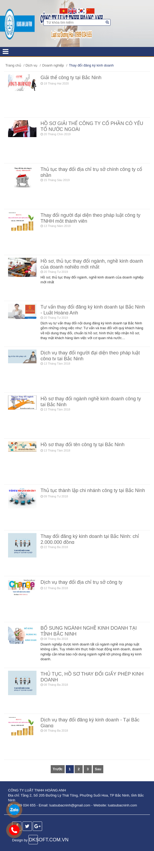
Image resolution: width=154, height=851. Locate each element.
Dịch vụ (31, 65)
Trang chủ (13, 65)
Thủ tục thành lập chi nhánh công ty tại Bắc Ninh (93, 490)
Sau (98, 769)
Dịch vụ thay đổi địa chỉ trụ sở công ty (81, 582)
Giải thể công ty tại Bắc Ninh (71, 77)
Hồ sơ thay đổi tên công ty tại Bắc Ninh (82, 444)
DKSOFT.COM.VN (33, 839)
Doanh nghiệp (53, 65)
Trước (58, 769)
